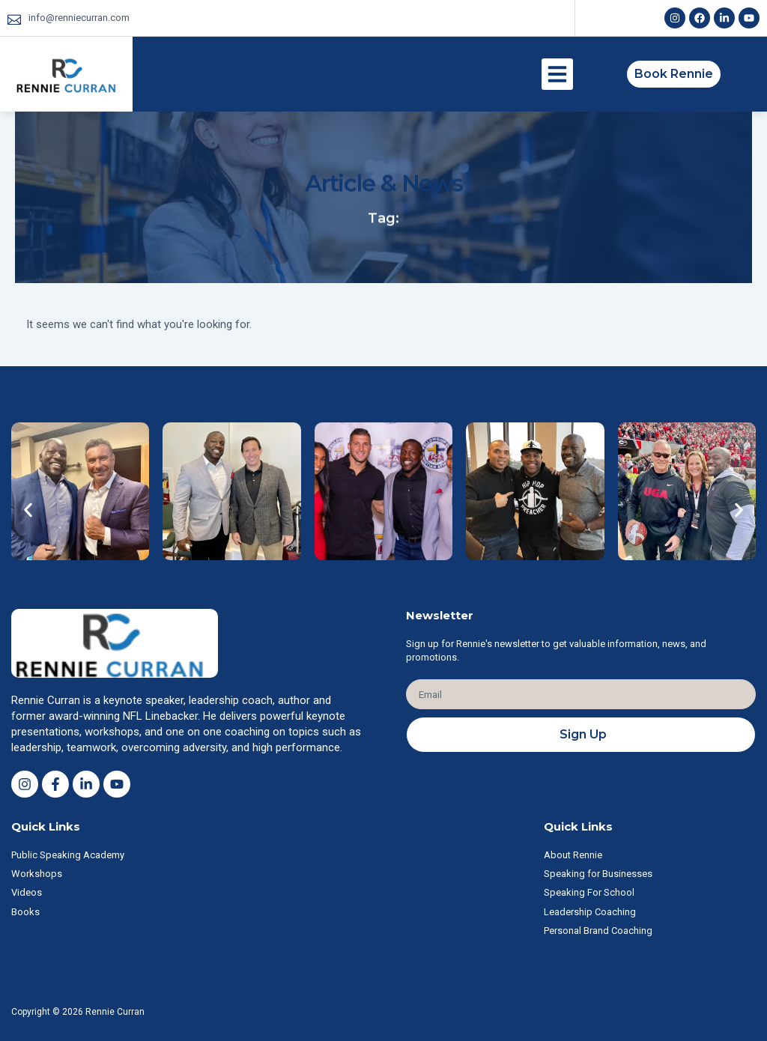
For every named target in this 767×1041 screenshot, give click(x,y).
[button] (557, 74)
